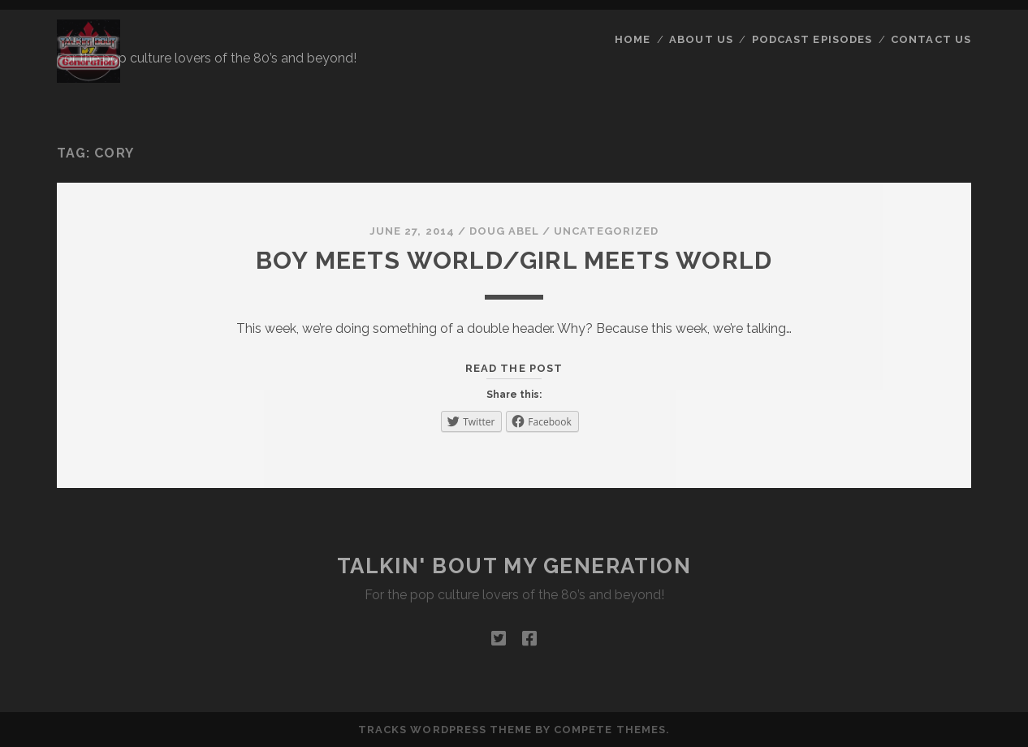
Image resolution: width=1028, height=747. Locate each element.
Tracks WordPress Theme (445, 729)
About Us (700, 39)
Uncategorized (606, 231)
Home (632, 39)
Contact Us (930, 39)
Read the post (514, 368)
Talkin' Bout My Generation (514, 566)
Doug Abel (504, 231)
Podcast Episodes (812, 39)
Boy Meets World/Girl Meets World (514, 260)
